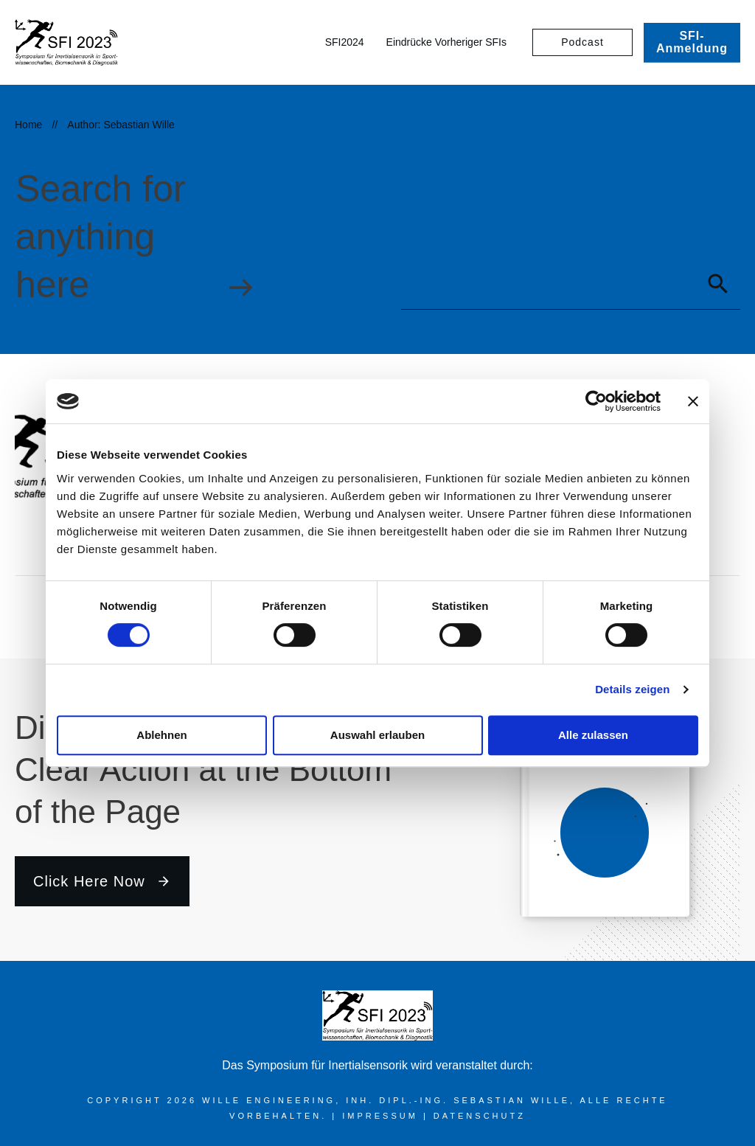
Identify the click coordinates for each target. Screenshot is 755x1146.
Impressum (382, 1115)
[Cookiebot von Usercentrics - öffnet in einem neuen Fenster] (596, 401)
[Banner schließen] (693, 401)
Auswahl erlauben (377, 735)
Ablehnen (161, 735)
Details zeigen (632, 689)
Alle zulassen (593, 735)
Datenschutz (480, 1115)
